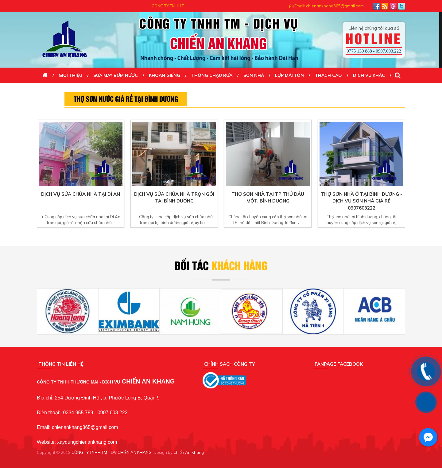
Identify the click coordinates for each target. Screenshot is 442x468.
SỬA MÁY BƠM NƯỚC (115, 75)
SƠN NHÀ (253, 75)
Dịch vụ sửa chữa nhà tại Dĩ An (80, 194)
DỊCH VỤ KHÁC (369, 75)
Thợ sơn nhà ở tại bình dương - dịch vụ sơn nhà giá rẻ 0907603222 (361, 201)
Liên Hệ (50, 90)
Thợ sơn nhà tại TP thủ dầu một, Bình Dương (267, 197)
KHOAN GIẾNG (164, 75)
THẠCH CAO (328, 75)
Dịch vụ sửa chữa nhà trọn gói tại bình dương (174, 197)
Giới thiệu (70, 75)
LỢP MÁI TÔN (289, 75)
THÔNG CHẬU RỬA (211, 75)
